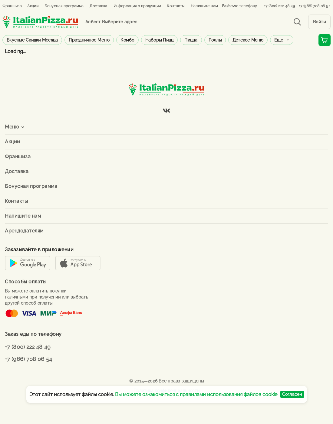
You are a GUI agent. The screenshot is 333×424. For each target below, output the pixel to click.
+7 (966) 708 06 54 (315, 6)
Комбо (127, 40)
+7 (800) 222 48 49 (279, 6)
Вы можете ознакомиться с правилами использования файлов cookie (196, 394)
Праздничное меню (89, 40)
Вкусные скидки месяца (32, 40)
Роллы (215, 40)
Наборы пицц (159, 40)
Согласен (292, 394)
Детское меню (248, 40)
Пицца (190, 40)
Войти (319, 22)
